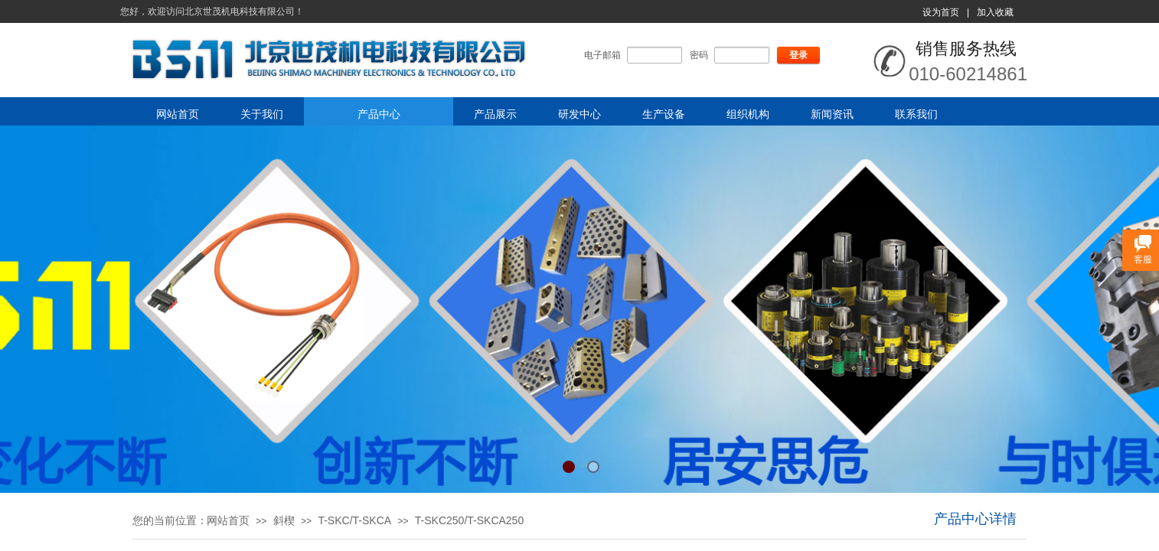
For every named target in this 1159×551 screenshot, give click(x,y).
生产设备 (663, 114)
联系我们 (916, 114)
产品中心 (378, 114)
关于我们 (261, 114)
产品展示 (495, 114)
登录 (798, 55)
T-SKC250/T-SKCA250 (469, 520)
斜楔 (284, 520)
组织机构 (747, 114)
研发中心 (579, 114)
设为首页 (940, 12)
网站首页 (177, 114)
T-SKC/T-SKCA (354, 520)
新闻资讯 (832, 114)
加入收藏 (995, 12)
